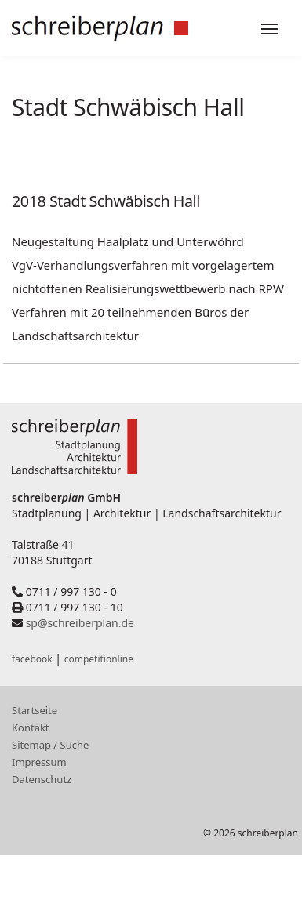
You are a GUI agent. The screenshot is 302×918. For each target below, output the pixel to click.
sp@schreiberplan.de (80, 622)
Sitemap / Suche (50, 745)
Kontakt (30, 727)
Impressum (39, 762)
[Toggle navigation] (269, 29)
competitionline (98, 659)
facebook (32, 659)
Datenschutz (41, 779)
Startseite (34, 710)
